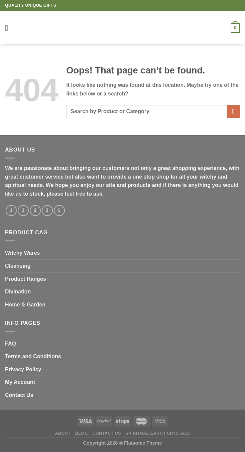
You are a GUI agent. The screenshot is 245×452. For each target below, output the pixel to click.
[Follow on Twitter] (35, 210)
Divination (18, 291)
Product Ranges (25, 279)
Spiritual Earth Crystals (158, 433)
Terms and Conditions (33, 356)
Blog (81, 433)
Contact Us (19, 395)
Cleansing (17, 266)
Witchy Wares (22, 253)
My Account (20, 382)
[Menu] (9, 28)
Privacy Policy (23, 369)
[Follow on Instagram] (23, 210)
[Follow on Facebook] (11, 210)
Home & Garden (25, 304)
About (63, 433)
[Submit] (233, 111)
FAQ (10, 344)
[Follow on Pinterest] (59, 210)
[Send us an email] (47, 210)
